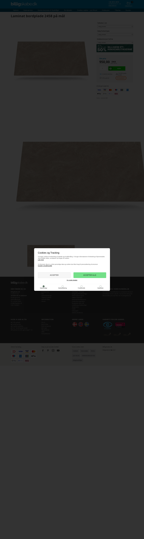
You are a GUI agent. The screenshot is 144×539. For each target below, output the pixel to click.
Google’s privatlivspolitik (45, 266)
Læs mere (41, 260)
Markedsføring (62, 288)
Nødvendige (43, 288)
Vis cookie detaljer (72, 280)
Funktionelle (81, 288)
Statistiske (100, 288)
